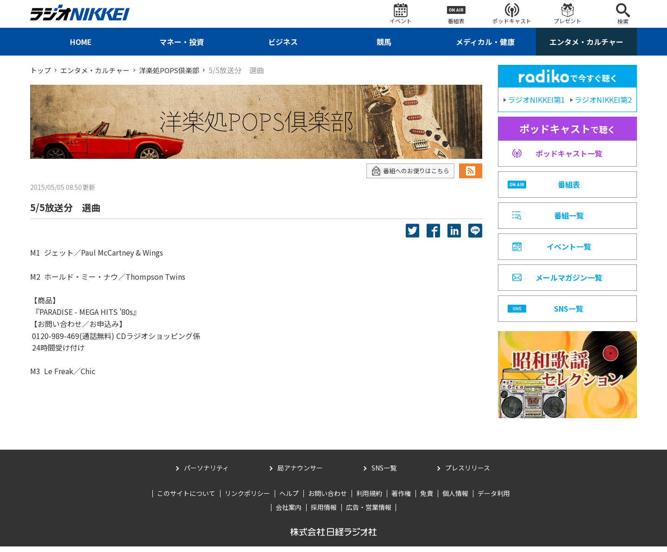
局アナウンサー (300, 473)
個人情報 (455, 498)
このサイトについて (186, 498)
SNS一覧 (383, 473)
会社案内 (289, 512)
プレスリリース (467, 473)
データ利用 (494, 498)
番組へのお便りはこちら (407, 171)
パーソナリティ (206, 473)
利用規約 (369, 498)
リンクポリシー (247, 498)
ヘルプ (289, 498)
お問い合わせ (327, 498)
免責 (426, 498)
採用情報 (324, 512)
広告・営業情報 (368, 512)
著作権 (401, 498)
